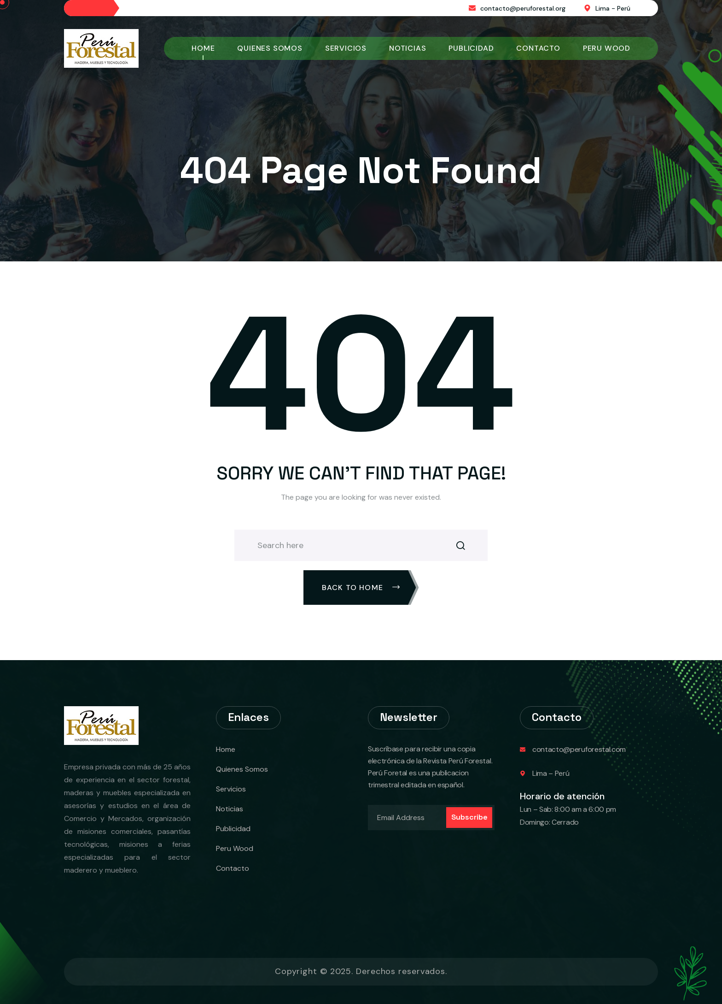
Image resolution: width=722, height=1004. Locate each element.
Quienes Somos (269, 48)
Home (203, 48)
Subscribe (469, 817)
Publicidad (471, 48)
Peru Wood (606, 48)
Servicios (346, 48)
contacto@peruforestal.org (522, 8)
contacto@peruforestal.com (579, 749)
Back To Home (361, 587)
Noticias (407, 48)
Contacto (538, 48)
